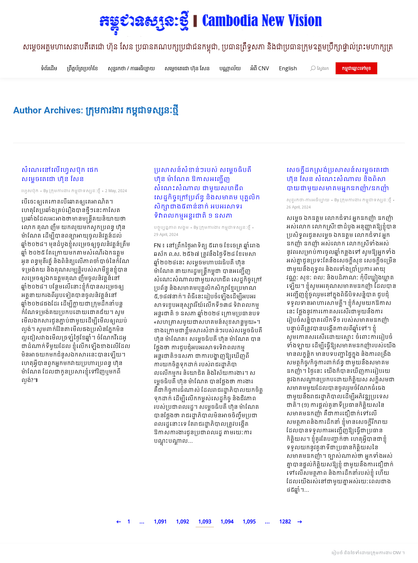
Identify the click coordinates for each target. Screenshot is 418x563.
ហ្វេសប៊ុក (30, 191)
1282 (285, 522)
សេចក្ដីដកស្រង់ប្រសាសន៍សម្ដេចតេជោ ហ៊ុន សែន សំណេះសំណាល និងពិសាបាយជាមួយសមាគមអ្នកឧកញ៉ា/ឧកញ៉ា (337, 179)
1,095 (249, 522)
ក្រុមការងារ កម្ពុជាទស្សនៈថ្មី (132, 110)
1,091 (160, 522)
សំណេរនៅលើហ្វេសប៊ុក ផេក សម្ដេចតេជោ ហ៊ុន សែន (59, 175)
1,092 (182, 522)
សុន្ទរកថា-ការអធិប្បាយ (308, 200)
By (71, 191)
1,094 (226, 522)
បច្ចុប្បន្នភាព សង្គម (171, 227)
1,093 (204, 522)
